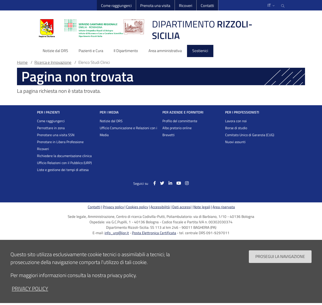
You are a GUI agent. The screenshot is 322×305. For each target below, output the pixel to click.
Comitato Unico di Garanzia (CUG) (249, 134)
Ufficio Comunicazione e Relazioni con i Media (128, 131)
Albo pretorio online (177, 127)
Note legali (201, 207)
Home (22, 62)
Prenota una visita (155, 5)
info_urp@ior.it (117, 233)
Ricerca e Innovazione (52, 62)
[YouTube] (176, 183)
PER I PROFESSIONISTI (242, 112)
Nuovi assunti (235, 141)
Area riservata (223, 207)
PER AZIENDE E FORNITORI (182, 112)
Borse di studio (236, 127)
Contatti (207, 5)
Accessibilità (160, 207)
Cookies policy (137, 207)
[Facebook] (152, 183)
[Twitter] (160, 183)
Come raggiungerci (116, 5)
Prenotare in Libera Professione (60, 141)
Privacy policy (113, 207)
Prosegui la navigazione (280, 261)
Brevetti (168, 134)
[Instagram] (185, 183)
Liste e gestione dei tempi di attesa (63, 169)
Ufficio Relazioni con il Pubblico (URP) (64, 162)
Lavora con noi (236, 121)
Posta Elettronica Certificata (154, 233)
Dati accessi (181, 207)
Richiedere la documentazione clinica (64, 155)
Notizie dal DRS (111, 121)
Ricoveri (185, 5)
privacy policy (30, 293)
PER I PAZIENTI (48, 112)
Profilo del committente (179, 121)
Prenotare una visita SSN (55, 134)
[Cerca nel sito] (283, 5)
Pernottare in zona (51, 127)
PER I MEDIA (109, 112)
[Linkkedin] (168, 183)
